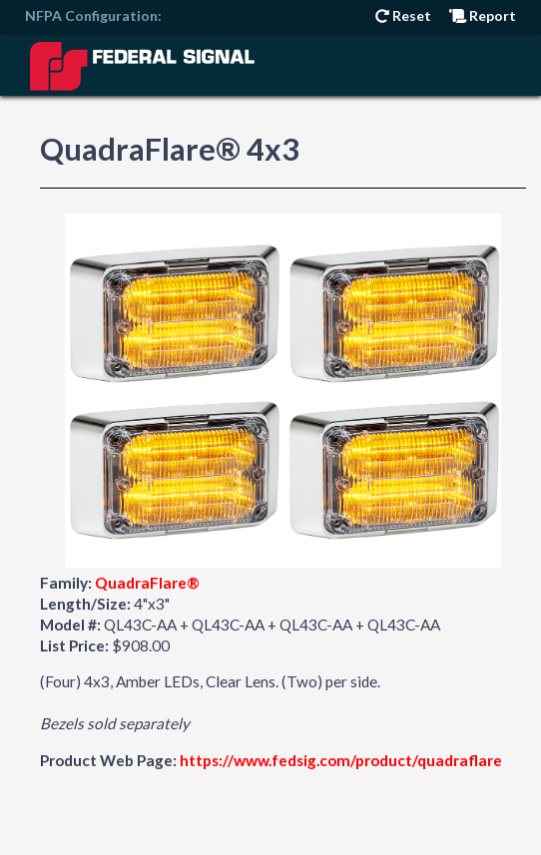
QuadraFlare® (147, 583)
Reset (403, 15)
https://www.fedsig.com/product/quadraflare (341, 760)
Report (483, 15)
